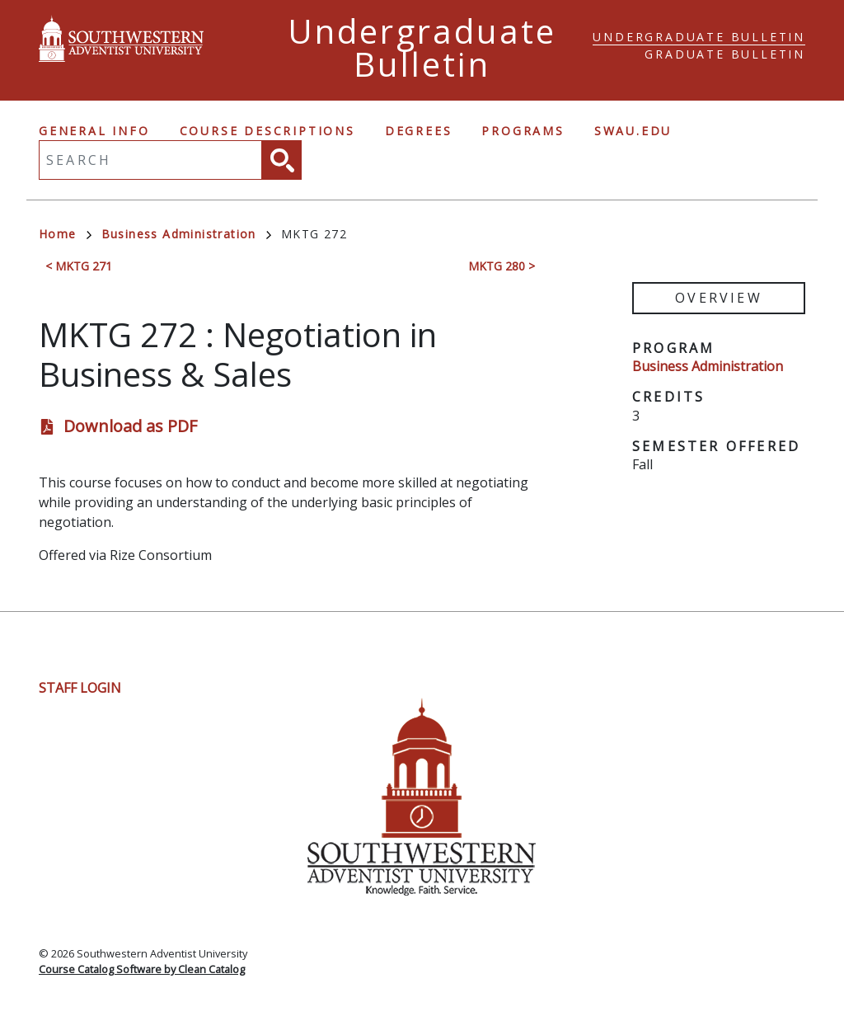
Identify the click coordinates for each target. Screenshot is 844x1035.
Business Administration (186, 234)
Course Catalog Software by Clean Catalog (142, 969)
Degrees (418, 131)
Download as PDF (130, 426)
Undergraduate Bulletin (699, 37)
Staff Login (80, 688)
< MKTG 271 (78, 266)
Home (65, 234)
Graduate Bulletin (725, 54)
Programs (522, 131)
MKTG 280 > (501, 266)
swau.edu (633, 131)
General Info (94, 131)
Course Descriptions (267, 131)
